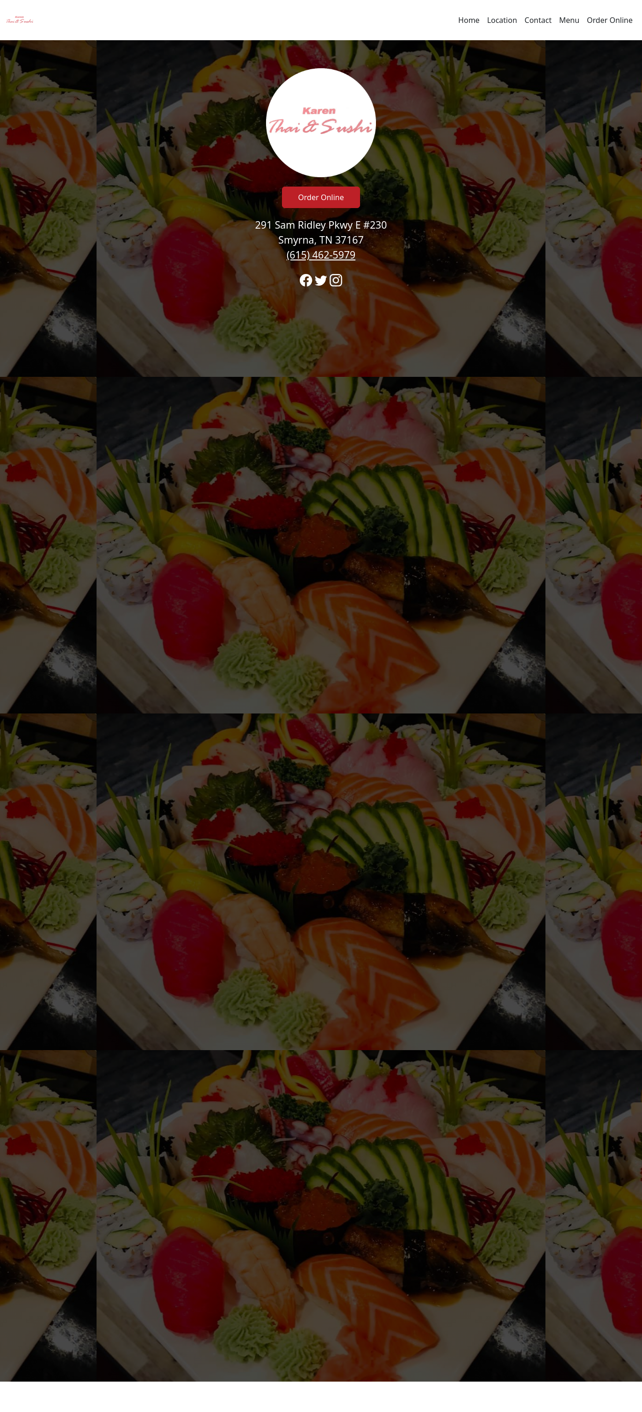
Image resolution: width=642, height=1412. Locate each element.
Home (469, 20)
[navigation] (321, 20)
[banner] (321, 711)
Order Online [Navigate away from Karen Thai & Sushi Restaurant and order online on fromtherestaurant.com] (610, 20)
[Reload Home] (20, 20)
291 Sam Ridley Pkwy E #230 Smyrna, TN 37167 (321, 239)
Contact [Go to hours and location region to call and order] (538, 20)
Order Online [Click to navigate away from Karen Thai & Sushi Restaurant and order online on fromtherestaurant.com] (321, 197)
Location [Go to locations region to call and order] (502, 20)
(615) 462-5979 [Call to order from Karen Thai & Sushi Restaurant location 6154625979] (321, 254)
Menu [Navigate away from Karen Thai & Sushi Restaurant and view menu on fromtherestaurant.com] (569, 20)
